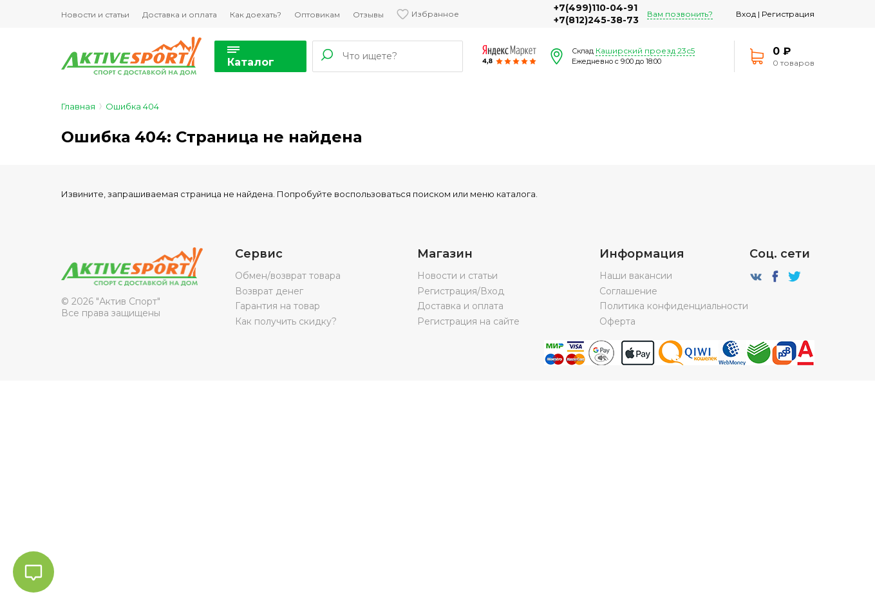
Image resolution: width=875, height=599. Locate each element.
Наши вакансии (635, 275)
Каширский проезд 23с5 (645, 50)
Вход (746, 14)
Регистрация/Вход (460, 291)
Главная (78, 106)
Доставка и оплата (179, 14)
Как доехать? (255, 14)
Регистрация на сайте (468, 321)
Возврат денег (269, 291)
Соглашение (628, 291)
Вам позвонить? (680, 14)
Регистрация (788, 14)
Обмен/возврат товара (288, 275)
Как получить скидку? (286, 321)
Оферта (617, 321)
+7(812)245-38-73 (596, 20)
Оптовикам (317, 14)
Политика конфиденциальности (673, 306)
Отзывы (368, 14)
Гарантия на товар (277, 306)
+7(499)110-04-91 (595, 8)
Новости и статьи (95, 14)
